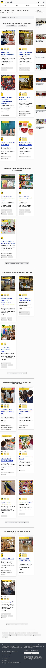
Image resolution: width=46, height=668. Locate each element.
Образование (22, 156)
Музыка (8, 156)
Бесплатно (9, 211)
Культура (3, 68)
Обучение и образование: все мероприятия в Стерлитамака (17, 522)
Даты (16, 5)
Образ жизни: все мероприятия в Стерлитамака (16, 373)
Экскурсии (27, 68)
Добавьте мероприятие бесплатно (31, 653)
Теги (27, 5)
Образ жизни (22, 113)
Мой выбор (41, 5)
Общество (28, 156)
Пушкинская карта (5, 115)
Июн (2, 92)
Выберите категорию (11, 25)
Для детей (21, 68)
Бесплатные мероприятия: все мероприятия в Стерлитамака (17, 263)
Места (4, 5)
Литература (3, 253)
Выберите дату (22, 25)
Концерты (3, 156)
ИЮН (20, 92)
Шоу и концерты (4, 158)
